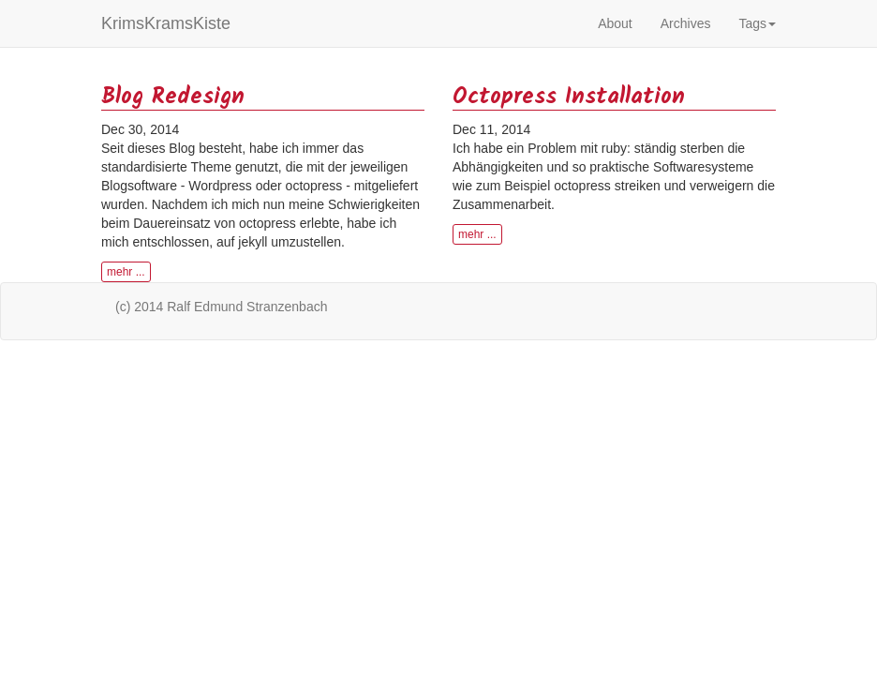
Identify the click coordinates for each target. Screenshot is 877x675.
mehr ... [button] (126, 271)
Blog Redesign (173, 97)
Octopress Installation (569, 97)
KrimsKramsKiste (165, 23)
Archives (686, 23)
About (615, 23)
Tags (757, 23)
